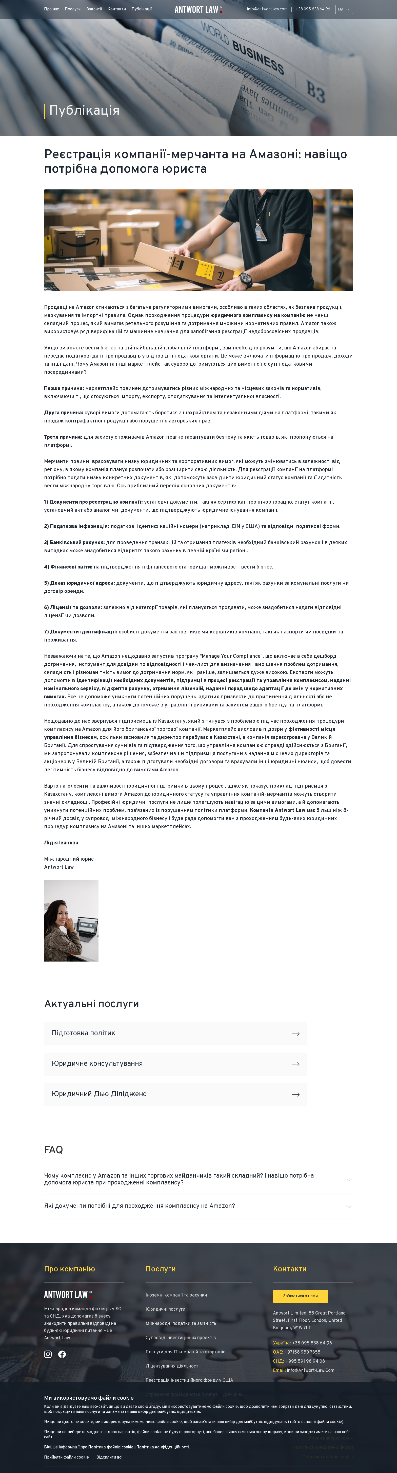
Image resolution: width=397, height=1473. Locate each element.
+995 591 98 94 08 (299, 1361)
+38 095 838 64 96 (313, 9)
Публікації (142, 9)
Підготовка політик (176, 1033)
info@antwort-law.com (267, 9)
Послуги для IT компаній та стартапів (186, 1352)
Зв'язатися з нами (300, 1296)
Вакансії (94, 9)
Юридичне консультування (176, 1064)
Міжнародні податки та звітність (181, 1324)
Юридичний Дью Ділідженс (176, 1094)
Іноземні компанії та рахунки (176, 1295)
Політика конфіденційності (162, 1447)
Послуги (73, 9)
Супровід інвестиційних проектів (181, 1338)
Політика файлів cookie (110, 1447)
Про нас (51, 9)
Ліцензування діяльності (173, 1366)
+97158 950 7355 (297, 1352)
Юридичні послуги (165, 1309)
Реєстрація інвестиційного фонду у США (189, 1380)
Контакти (117, 9)
